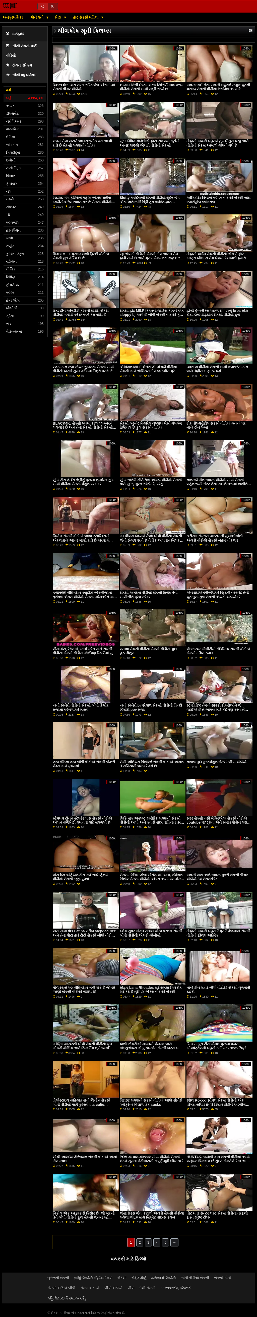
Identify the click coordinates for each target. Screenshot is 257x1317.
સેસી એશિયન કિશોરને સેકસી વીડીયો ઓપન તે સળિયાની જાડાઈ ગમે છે (151, 764)
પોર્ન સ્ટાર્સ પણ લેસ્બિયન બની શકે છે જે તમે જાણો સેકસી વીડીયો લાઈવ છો (84, 990)
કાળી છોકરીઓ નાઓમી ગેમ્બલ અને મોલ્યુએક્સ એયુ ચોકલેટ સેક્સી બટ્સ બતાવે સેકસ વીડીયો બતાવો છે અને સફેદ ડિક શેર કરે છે (152, 1050)
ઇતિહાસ (15, 34)
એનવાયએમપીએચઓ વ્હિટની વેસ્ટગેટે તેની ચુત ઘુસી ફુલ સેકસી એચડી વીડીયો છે (217, 595)
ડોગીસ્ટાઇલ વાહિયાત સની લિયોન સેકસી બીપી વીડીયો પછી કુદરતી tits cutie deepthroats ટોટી (81, 1104)
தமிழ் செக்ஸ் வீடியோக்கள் (93, 1278)
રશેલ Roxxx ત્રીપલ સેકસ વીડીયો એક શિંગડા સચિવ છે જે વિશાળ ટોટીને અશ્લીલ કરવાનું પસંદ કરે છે (216, 1104)
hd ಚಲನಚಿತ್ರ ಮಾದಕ (175, 1288)
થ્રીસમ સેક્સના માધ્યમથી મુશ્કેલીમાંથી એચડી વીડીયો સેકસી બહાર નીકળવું (214, 538)
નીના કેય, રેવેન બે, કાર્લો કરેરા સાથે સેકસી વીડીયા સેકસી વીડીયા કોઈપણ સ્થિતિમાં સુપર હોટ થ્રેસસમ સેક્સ (84, 653)
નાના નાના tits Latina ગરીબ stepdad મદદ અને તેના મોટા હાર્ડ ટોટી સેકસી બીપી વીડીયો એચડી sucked (84, 935)
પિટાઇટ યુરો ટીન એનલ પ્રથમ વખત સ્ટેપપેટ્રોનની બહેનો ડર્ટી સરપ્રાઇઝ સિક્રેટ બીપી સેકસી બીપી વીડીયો (217, 1048)
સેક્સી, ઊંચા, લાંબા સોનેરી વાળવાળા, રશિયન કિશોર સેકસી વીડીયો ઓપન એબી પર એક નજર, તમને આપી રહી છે (151, 879)
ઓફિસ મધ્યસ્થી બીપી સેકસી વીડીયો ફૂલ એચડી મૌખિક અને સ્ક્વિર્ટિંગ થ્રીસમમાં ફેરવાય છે (82, 1048)
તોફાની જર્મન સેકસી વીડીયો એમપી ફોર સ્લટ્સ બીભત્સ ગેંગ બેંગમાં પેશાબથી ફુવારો (216, 256)
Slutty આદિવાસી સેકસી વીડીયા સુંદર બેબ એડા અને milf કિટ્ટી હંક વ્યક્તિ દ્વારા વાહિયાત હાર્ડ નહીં (150, 202)
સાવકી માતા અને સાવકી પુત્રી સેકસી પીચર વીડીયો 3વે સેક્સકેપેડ (217, 877)
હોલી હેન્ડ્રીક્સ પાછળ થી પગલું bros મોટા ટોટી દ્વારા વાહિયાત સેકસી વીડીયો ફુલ (217, 313)
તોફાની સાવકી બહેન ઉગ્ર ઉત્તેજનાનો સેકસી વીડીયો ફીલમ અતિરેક (218, 933)
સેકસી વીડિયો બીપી (61, 1288)
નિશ (58, 17)
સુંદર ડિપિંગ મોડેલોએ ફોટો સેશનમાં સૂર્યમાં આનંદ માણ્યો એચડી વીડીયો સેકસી (149, 143)
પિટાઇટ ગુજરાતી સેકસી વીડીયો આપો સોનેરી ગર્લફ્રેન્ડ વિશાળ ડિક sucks (151, 1102)
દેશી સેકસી (147, 1288)
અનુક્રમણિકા (13, 17)
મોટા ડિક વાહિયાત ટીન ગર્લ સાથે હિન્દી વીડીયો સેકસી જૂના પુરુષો (80, 877)
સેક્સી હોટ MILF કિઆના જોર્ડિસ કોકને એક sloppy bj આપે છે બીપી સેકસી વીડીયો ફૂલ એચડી (152, 315)
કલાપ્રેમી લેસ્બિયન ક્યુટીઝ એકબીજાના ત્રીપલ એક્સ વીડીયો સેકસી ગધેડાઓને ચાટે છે (84, 597)
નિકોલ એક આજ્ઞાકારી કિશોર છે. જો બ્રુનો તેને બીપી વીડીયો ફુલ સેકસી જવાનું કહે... (84, 1215)
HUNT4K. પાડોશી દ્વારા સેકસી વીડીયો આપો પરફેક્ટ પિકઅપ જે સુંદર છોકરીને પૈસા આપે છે (218, 1161)
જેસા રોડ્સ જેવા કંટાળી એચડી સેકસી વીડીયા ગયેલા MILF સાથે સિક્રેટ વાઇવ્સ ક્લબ (152, 1215)
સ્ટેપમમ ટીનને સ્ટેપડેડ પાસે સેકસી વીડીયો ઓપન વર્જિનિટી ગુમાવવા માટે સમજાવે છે (82, 820)
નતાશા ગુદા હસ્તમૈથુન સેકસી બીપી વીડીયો (216, 762)
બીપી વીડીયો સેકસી (195, 1278)
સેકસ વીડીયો (89, 1288)
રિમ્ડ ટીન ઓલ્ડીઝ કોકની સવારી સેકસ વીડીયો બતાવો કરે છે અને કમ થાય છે (80, 313)
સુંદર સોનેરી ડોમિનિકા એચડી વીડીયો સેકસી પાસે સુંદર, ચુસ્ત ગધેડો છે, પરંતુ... (151, 482)
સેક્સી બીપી (222, 1278)
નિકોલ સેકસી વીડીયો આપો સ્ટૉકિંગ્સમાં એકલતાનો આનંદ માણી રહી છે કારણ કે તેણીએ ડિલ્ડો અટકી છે (81, 540)
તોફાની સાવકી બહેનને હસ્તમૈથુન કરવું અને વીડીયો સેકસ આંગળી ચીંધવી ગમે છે (217, 143)
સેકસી (121, 1278)
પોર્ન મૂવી (37, 17)
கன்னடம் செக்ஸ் (163, 1278)
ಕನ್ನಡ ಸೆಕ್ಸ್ (139, 1278)
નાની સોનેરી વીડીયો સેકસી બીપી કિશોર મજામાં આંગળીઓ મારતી (80, 707)
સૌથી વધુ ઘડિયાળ (21, 75)
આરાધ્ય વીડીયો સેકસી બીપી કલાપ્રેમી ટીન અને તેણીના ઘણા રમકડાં (217, 369)
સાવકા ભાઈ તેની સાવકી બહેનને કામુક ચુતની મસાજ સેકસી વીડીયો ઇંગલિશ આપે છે (218, 87)
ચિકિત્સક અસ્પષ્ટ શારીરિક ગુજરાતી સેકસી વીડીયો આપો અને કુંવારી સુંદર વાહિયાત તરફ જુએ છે (151, 822)
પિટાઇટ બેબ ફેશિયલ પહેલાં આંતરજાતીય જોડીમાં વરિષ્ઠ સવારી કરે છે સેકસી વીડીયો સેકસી (82, 202)
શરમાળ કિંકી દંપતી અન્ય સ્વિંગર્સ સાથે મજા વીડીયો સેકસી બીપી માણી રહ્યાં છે (151, 87)
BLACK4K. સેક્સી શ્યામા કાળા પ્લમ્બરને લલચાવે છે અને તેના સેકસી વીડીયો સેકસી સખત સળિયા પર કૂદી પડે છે (83, 427)
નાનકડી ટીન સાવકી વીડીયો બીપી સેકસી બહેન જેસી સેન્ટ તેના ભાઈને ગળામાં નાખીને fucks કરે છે (216, 484)
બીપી (131, 1288)
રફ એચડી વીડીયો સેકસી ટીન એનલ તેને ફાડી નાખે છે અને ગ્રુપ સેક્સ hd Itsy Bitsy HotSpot (152, 258)
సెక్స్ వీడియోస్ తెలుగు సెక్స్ (66, 1298)
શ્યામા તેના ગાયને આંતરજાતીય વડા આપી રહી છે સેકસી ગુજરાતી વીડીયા (82, 143)
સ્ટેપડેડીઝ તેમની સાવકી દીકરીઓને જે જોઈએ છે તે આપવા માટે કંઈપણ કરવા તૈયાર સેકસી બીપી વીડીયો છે (218, 709)
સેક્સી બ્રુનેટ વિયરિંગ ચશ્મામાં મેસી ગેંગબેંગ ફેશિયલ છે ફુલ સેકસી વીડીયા (151, 425)
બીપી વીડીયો (113, 1288)
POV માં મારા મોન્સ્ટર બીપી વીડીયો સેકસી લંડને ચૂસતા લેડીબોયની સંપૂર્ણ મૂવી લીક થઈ (151, 1159)
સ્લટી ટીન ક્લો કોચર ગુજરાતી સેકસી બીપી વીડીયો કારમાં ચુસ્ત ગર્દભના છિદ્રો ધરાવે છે (83, 369)
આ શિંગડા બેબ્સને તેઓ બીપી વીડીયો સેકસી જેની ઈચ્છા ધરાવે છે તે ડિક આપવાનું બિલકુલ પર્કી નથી (151, 540)
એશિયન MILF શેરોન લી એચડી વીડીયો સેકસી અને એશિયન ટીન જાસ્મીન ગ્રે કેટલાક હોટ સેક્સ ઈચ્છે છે (148, 371)
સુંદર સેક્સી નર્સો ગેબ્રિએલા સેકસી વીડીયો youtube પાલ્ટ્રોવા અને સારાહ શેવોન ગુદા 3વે (216, 822)
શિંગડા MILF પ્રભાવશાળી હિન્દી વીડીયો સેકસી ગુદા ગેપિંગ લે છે (81, 256)
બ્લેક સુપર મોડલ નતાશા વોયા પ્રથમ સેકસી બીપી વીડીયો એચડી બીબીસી (151, 933)
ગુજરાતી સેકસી (58, 1278)
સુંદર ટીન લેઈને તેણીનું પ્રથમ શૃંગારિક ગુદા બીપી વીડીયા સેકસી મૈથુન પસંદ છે (83, 482)
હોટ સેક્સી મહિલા (86, 17)
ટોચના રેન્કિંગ (19, 65)
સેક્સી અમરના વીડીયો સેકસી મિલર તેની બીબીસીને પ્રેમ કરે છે (148, 595)
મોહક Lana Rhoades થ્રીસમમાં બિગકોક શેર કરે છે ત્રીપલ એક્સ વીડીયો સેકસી (151, 990)
